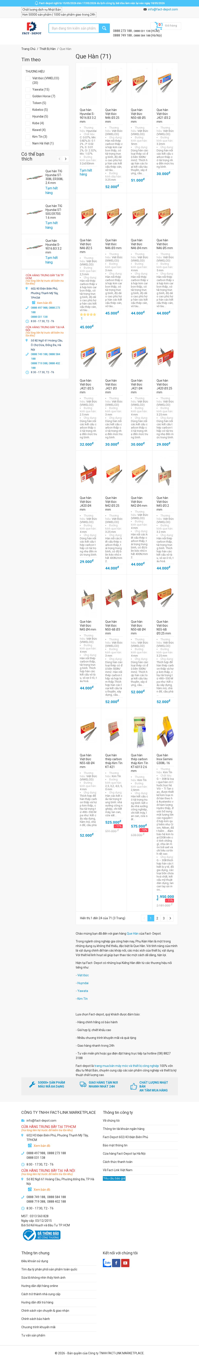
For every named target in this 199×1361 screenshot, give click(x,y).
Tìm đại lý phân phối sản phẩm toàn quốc (49, 1269)
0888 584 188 (142, 35)
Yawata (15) (40, 89)
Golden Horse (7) (43, 96)
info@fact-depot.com (163, 9)
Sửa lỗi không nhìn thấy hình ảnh (43, 1277)
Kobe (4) (38, 123)
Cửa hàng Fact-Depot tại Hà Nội (124, 1153)
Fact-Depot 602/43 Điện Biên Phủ (125, 1137)
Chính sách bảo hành (35, 1319)
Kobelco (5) (40, 109)
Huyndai (83, 983)
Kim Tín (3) (39, 136)
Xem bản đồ (44, 303)
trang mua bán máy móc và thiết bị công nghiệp (126, 1066)
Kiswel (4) (39, 130)
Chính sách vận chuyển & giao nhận (45, 1310)
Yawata (82, 991)
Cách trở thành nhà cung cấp (40, 1294)
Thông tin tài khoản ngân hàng (123, 1129)
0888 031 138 (142, 31)
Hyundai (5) (40, 116)
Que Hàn (133, 933)
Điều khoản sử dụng (34, 1261)
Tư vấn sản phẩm (33, 1335)
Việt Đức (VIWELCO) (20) (45, 80)
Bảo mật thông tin (115, 1145)
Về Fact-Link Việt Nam (117, 1170)
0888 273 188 (122, 31)
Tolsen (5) (39, 103)
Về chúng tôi (111, 1120)
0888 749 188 (122, 35)
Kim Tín (82, 998)
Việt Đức (83, 975)
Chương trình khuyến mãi (38, 1327)
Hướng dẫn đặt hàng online (39, 1286)
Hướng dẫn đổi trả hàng (37, 1302)
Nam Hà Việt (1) (43, 143)
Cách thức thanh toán (117, 1162)
